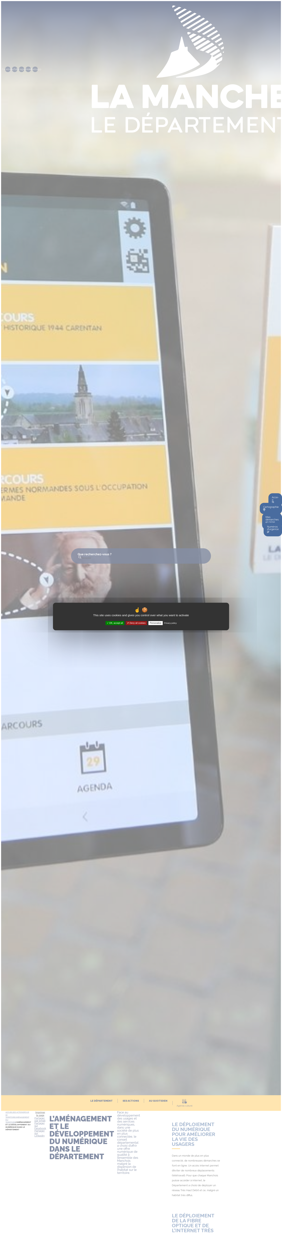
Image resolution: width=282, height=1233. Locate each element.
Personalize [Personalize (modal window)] (155, 623)
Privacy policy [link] (170, 623)
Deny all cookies (136, 623)
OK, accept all (115, 623)
